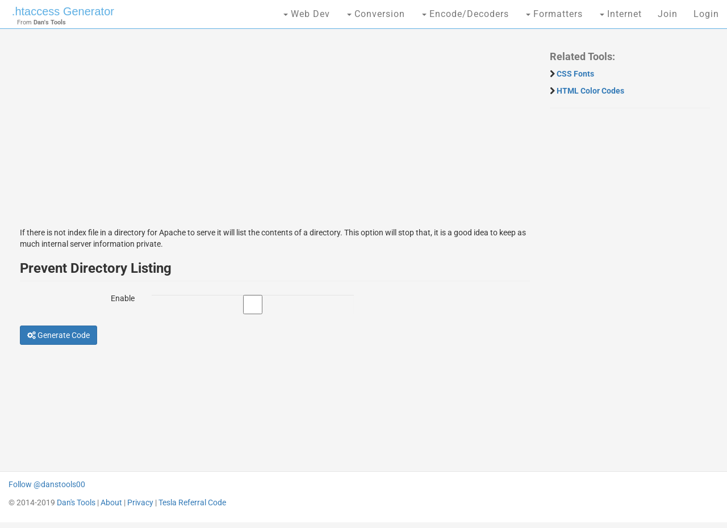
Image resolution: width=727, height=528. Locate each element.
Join (668, 14)
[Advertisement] (275, 122)
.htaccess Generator (63, 11)
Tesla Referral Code (192, 502)
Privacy (140, 502)
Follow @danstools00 (47, 484)
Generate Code (58, 335)
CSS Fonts (575, 73)
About (111, 502)
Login (706, 14)
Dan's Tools (76, 502)
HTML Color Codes (590, 90)
